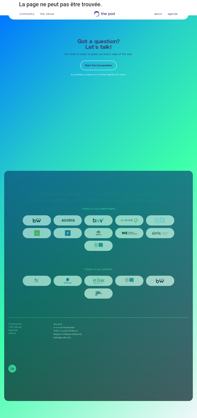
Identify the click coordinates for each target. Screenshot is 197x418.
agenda (172, 13)
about (158, 13)
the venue (47, 13)
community (27, 13)
